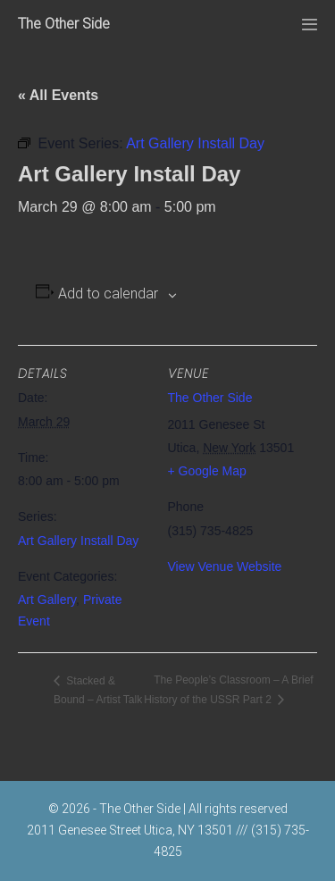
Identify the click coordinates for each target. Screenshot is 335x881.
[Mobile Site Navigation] (309, 24)
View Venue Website (225, 566)
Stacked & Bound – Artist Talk (98, 690)
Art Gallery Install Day (78, 540)
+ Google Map (207, 471)
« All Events (58, 95)
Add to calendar (108, 293)
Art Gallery (47, 599)
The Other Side (64, 23)
